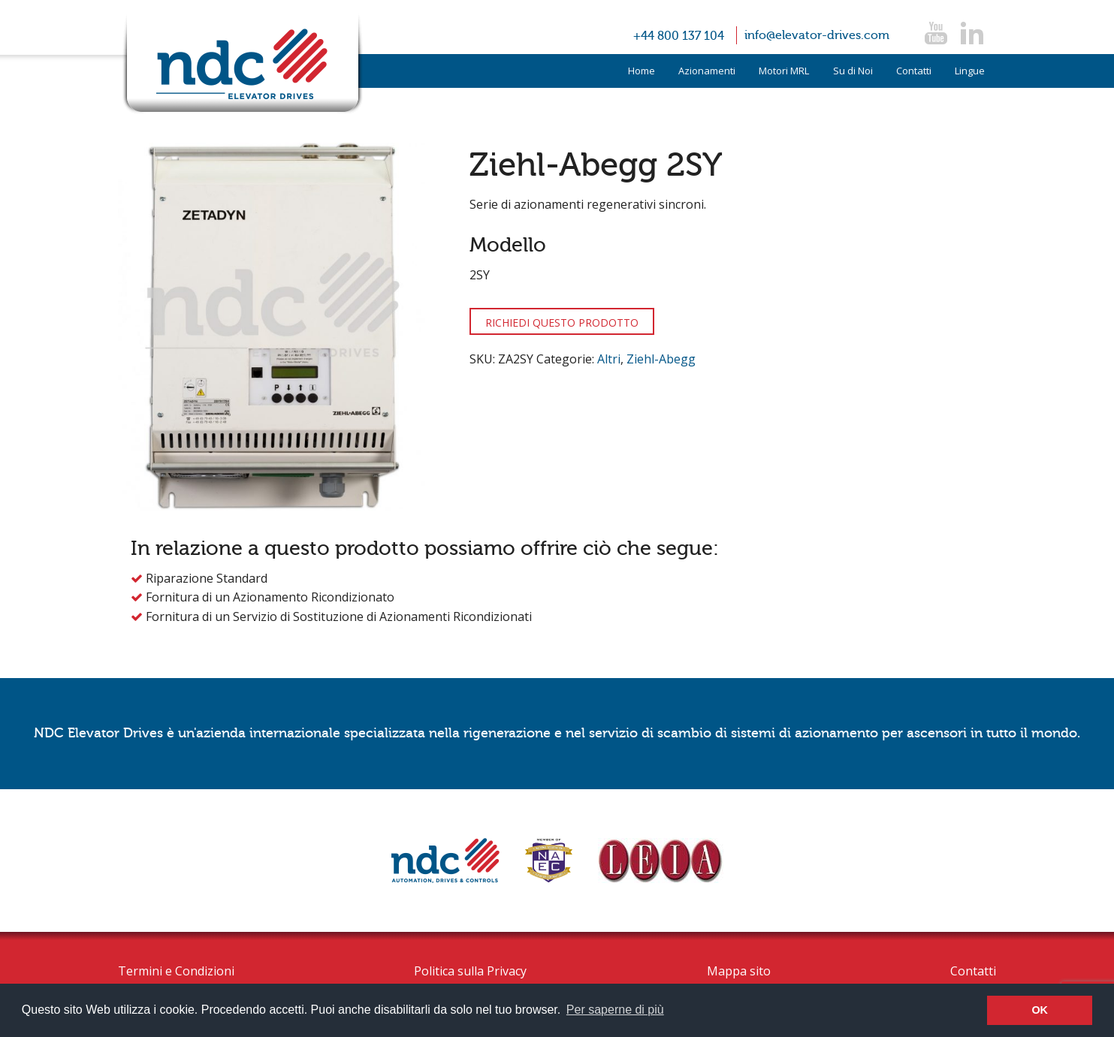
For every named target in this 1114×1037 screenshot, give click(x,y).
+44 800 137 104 (678, 36)
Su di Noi (853, 70)
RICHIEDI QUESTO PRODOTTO (562, 322)
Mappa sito (739, 971)
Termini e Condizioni (176, 971)
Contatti (913, 70)
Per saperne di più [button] (615, 1009)
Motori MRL (784, 70)
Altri (608, 359)
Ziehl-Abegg (661, 359)
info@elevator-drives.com (816, 35)
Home (641, 70)
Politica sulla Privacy (470, 971)
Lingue (970, 70)
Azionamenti (706, 70)
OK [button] (1039, 1010)
